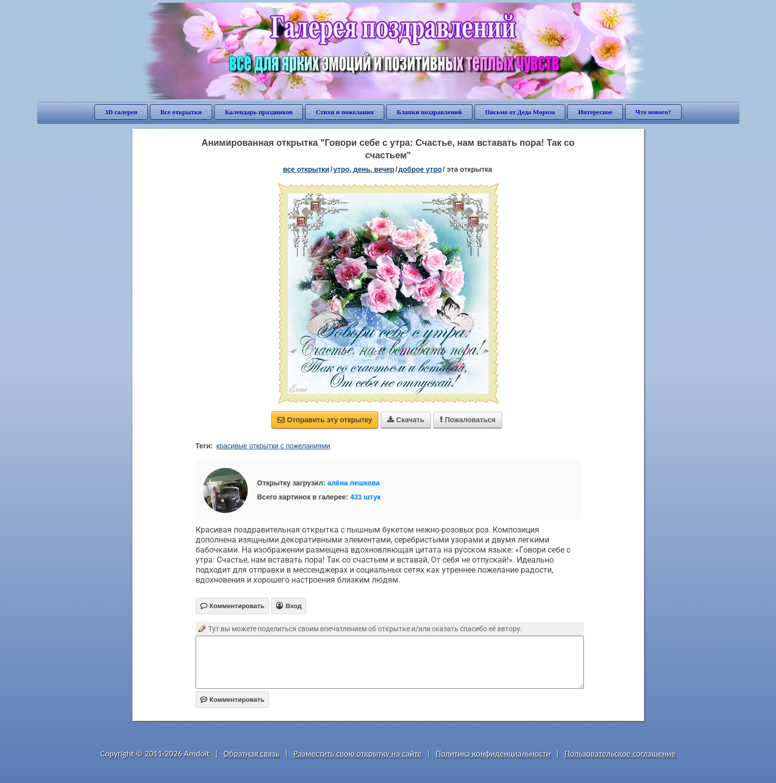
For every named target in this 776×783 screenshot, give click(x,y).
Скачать (405, 420)
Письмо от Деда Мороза (520, 112)
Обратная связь (252, 753)
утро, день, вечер (364, 169)
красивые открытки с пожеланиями (273, 446)
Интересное (595, 112)
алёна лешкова (354, 483)
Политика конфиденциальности (493, 753)
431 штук (365, 497)
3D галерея (121, 112)
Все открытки (181, 112)
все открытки (306, 169)
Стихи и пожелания (345, 112)
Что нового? (653, 112)
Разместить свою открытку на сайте (357, 753)
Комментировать (232, 699)
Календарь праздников (258, 112)
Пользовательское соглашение (620, 753)
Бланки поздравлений (429, 112)
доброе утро (420, 169)
